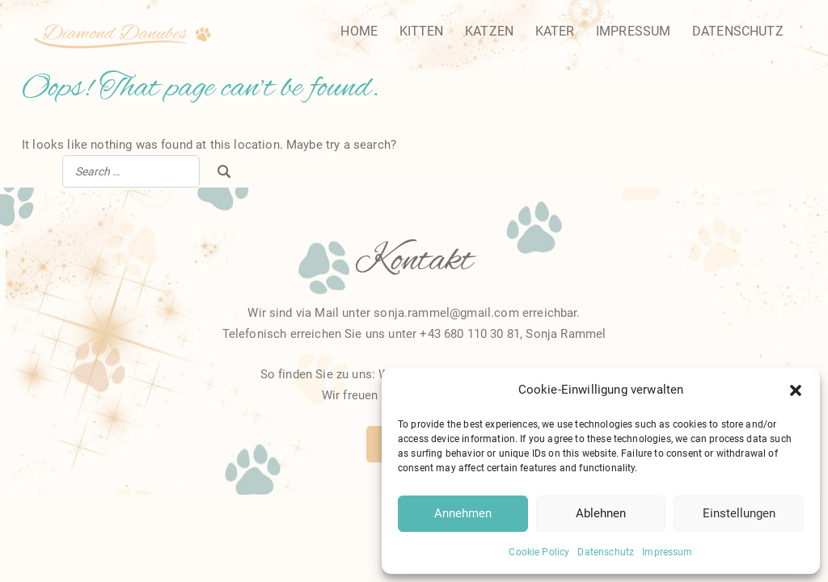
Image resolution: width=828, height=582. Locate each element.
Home (359, 31)
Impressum (667, 552)
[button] (796, 390)
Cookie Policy (539, 552)
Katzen (489, 31)
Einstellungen (739, 513)
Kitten (421, 31)
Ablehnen (601, 513)
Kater (555, 31)
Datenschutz (605, 552)
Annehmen (463, 513)
